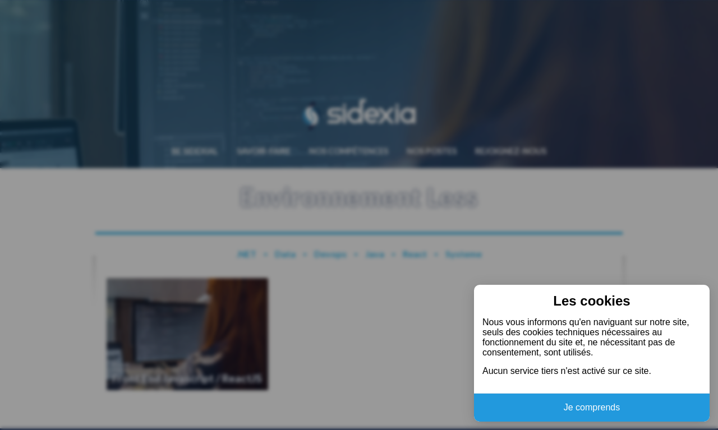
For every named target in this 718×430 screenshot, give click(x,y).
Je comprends (592, 407)
